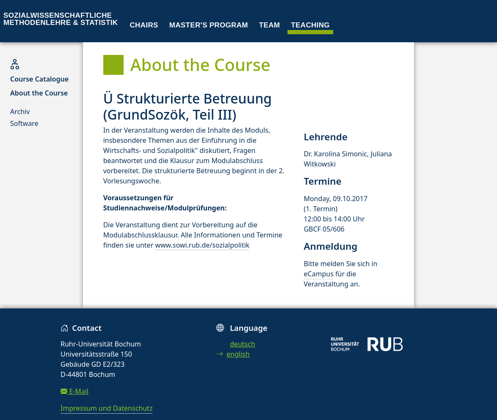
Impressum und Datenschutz (106, 408)
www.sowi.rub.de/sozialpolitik (202, 245)
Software (24, 123)
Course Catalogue (39, 79)
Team (269, 25)
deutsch (242, 344)
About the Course (39, 93)
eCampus (318, 273)
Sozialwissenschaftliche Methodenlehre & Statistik (60, 19)
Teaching (310, 25)
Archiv (20, 111)
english (233, 354)
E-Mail (74, 391)
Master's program (208, 25)
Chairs (144, 25)
